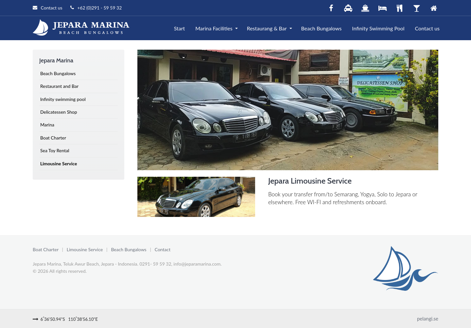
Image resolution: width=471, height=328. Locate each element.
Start (179, 28)
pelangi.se (427, 318)
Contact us (47, 7)
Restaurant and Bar (59, 86)
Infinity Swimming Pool (378, 28)
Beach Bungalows (321, 28)
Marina (47, 124)
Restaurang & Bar (267, 28)
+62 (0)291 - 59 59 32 (96, 7)
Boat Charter (53, 137)
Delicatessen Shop (58, 112)
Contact (163, 249)
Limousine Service (58, 163)
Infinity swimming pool (63, 99)
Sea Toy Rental (54, 150)
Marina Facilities (213, 28)
